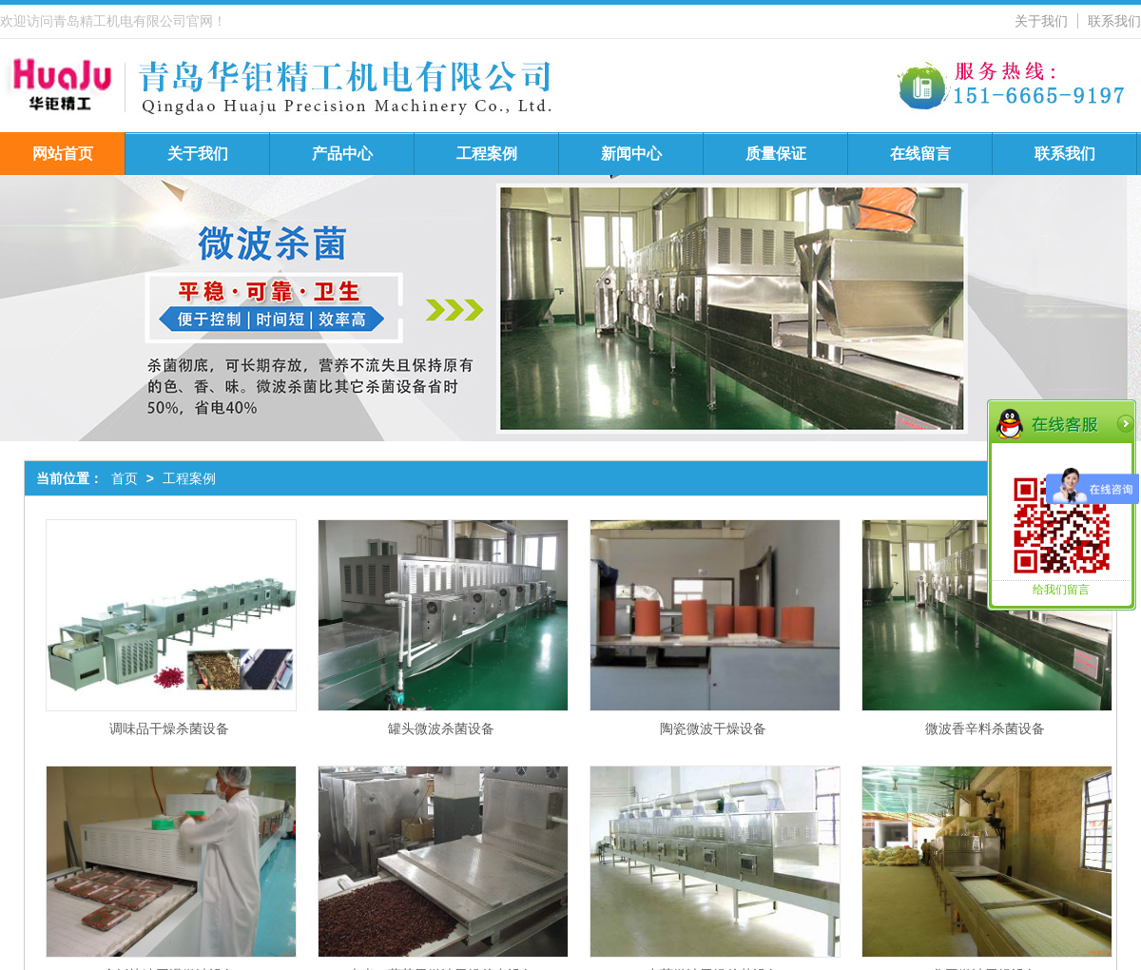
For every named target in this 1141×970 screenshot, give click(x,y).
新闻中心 (631, 154)
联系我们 (1114, 21)
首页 (124, 478)
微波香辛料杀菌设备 (985, 728)
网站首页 (62, 154)
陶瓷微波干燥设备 (713, 728)
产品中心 (342, 154)
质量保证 (775, 154)
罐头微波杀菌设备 (441, 728)
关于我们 (1041, 21)
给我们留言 (1061, 589)
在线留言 (920, 154)
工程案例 (486, 154)
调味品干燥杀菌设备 (169, 728)
